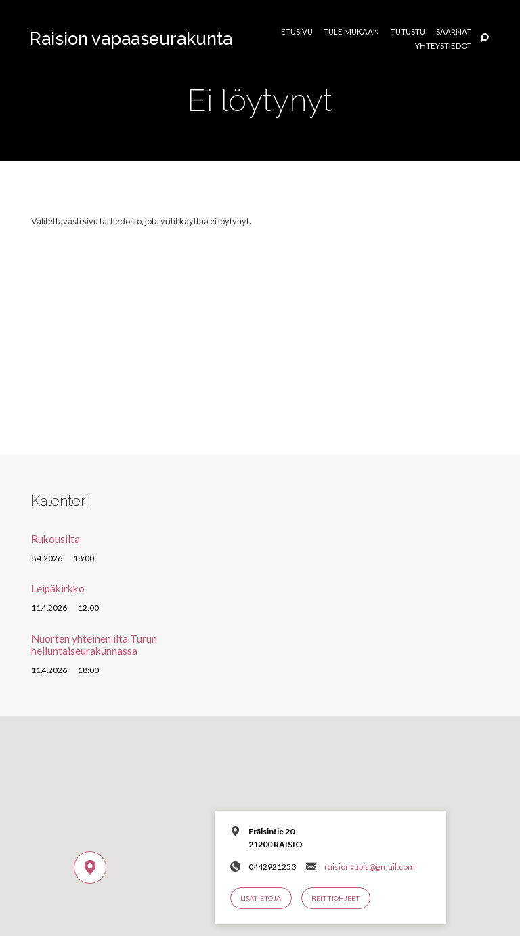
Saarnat (453, 32)
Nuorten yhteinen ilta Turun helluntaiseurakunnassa (94, 644)
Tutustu (408, 32)
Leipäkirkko (58, 588)
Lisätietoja (260, 898)
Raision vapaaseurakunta (131, 38)
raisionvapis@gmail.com (369, 866)
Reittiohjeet (335, 898)
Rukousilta (55, 539)
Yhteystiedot (443, 46)
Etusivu (297, 32)
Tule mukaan (351, 32)
